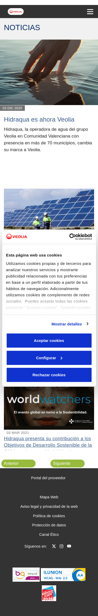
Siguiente (62, 463)
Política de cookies (49, 516)
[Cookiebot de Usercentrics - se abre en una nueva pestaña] (70, 236)
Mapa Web (49, 497)
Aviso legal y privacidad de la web (49, 506)
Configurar (49, 357)
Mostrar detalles (66, 323)
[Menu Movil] (90, 11)
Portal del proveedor (48, 478)
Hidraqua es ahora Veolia (39, 119)
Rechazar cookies (49, 375)
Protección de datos (49, 525)
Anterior (11, 463)
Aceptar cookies (49, 340)
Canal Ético (49, 534)
